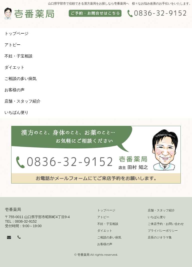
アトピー (12, 45)
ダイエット (14, 67)
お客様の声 (14, 90)
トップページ (16, 33)
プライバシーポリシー (163, 230)
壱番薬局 (13, 209)
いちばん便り (16, 112)
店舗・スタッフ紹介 (22, 101)
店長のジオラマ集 (160, 237)
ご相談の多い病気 (20, 78)
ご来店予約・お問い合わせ (166, 224)
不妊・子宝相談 (18, 56)
